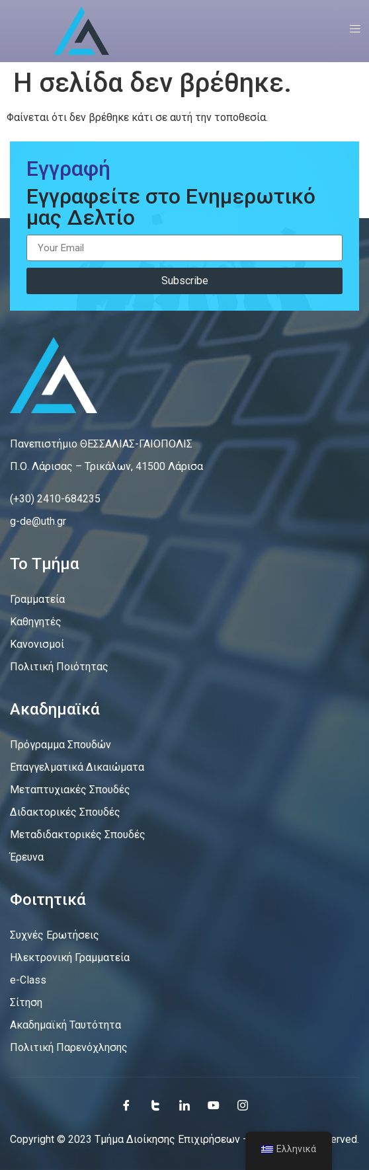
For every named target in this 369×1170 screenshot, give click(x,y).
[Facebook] (126, 1105)
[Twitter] (155, 1105)
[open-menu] (350, 31)
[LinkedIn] (184, 1105)
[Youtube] (214, 1105)
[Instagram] (243, 1105)
